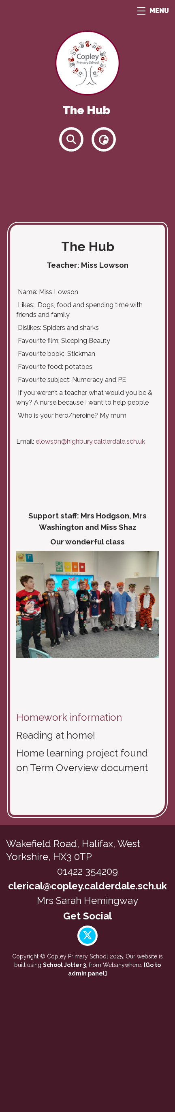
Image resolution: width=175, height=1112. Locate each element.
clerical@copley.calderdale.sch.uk (87, 886)
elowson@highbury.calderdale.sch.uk (90, 441)
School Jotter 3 (64, 965)
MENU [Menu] (153, 11)
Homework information (69, 717)
